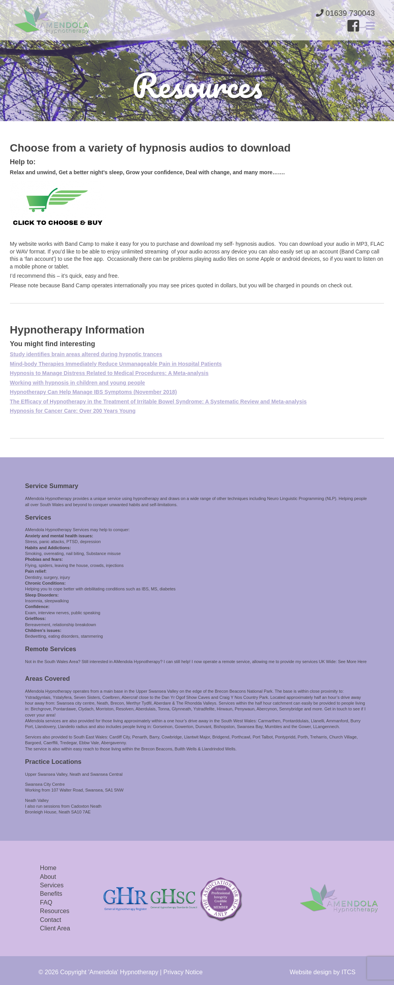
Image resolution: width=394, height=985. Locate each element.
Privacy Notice (182, 972)
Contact (50, 920)
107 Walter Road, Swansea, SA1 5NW (87, 790)
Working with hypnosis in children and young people (77, 383)
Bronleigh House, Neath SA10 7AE (58, 812)
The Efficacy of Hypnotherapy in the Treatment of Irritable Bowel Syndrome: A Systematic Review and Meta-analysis (158, 401)
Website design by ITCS (323, 972)
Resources (54, 911)
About (48, 876)
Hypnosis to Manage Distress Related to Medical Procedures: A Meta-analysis (109, 373)
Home (48, 868)
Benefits (51, 893)
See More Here (352, 661)
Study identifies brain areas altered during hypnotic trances (86, 354)
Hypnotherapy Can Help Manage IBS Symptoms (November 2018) (93, 392)
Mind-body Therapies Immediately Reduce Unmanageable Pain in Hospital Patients (116, 364)
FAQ (46, 902)
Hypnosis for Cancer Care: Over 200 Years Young (73, 411)
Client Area (55, 928)
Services (51, 885)
